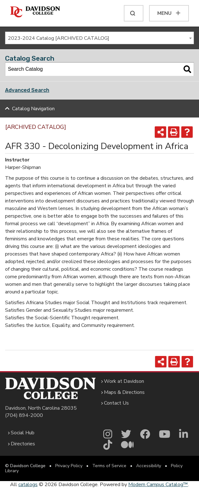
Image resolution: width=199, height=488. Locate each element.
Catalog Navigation (33, 108)
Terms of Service (109, 466)
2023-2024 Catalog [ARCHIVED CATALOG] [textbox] (58, 38)
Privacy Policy (68, 466)
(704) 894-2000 (24, 415)
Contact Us (116, 403)
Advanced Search (27, 90)
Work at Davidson (124, 381)
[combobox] (99, 38)
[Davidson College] (35, 12)
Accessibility (148, 466)
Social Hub (22, 432)
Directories (23, 443)
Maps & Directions (124, 392)
